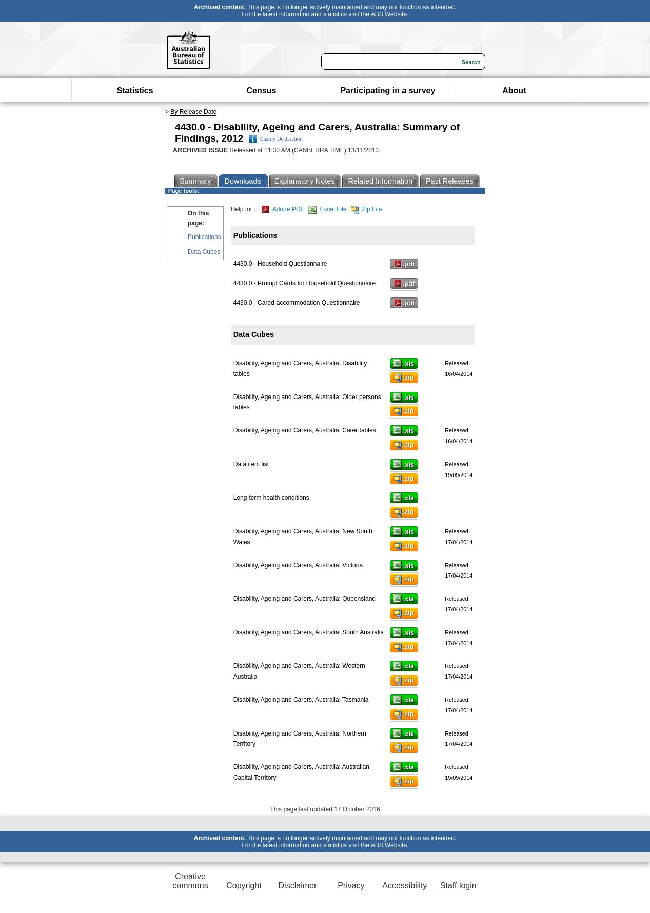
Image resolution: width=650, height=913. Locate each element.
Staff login (458, 885)
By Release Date (193, 111)
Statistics (134, 90)
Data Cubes (204, 251)
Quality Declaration (276, 139)
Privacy (351, 885)
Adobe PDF (283, 209)
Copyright (243, 885)
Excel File (327, 209)
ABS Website (389, 14)
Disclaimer (298, 885)
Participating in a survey (387, 90)
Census (262, 90)
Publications (204, 237)
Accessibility (404, 885)
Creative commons (190, 881)
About (514, 90)
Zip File (366, 209)
